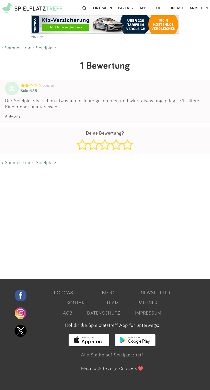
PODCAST (175, 8)
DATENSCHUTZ (103, 313)
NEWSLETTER (155, 292)
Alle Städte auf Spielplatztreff (112, 355)
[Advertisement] (103, 221)
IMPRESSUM (148, 313)
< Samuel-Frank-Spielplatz (29, 48)
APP (143, 8)
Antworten (14, 116)
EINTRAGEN (102, 8)
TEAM (112, 303)
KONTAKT (77, 303)
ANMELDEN (199, 8)
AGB (67, 313)
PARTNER (126, 8)
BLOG (156, 8)
